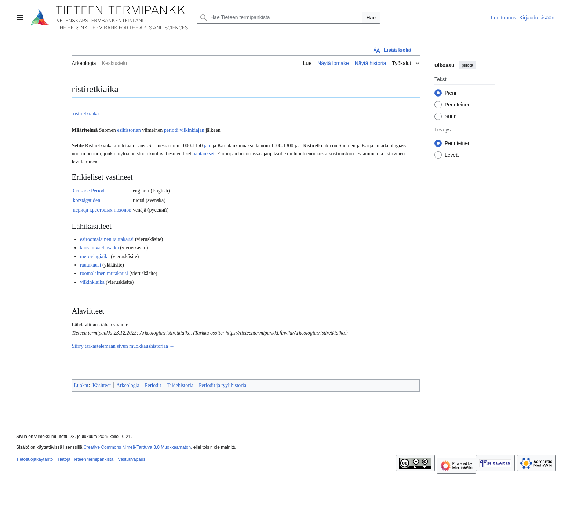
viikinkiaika (92, 282)
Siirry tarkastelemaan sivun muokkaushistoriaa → (123, 346)
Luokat (81, 385)
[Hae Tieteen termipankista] (279, 18)
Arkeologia (127, 385)
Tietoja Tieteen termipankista (85, 459)
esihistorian (129, 130)
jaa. (207, 145)
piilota (467, 65)
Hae (371, 18)
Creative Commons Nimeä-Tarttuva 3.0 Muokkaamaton (137, 447)
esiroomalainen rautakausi (107, 239)
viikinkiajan (192, 130)
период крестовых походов (102, 210)
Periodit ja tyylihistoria (222, 385)
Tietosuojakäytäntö (34, 459)
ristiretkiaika (86, 113)
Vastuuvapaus (131, 459)
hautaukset (204, 153)
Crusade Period (89, 191)
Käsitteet (101, 385)
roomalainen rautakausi (104, 273)
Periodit (153, 385)
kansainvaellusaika (99, 247)
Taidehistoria (180, 385)
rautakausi (90, 265)
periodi (171, 130)
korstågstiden (87, 200)
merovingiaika (95, 256)
